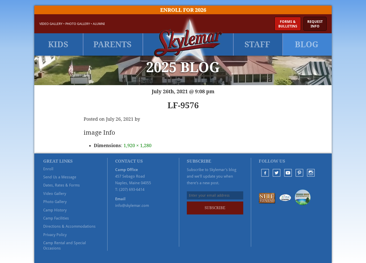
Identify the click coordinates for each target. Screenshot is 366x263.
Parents (112, 44)
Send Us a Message (59, 177)
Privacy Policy (55, 235)
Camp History (55, 210)
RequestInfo (315, 24)
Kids (58, 44)
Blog (306, 44)
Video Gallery (51, 24)
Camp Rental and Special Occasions (64, 245)
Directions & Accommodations (69, 226)
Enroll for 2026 (183, 10)
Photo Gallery (77, 24)
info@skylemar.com (132, 205)
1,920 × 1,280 (137, 145)
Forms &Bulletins (287, 24)
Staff (257, 44)
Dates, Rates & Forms (61, 185)
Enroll (48, 169)
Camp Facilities (56, 218)
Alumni (99, 24)
